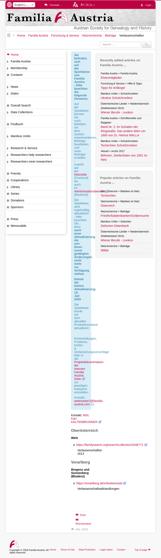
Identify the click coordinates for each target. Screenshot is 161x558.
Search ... (99, 41)
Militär (105, 250)
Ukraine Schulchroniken (116, 98)
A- (92, 5)
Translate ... (55, 5)
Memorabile (18, 225)
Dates (15, 93)
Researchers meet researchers (31, 161)
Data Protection (87, 549)
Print (81, 515)
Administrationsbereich (89, 191)
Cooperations (20, 180)
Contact (121, 549)
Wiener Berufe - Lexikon (117, 112)
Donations (17, 200)
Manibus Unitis (20, 136)
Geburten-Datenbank (115, 225)
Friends (16, 173)
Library (15, 187)
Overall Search (21, 105)
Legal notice (106, 549)
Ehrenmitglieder (111, 77)
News (14, 86)
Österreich (107, 205)
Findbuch (17, 124)
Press (14, 219)
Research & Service (24, 148)
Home (15, 54)
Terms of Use (67, 549)
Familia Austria (20, 61)
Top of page (143, 549)
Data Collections (22, 112)
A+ (82, 5)
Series (15, 193)
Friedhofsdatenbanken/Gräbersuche (125, 215)
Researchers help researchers (31, 154)
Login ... (148, 5)
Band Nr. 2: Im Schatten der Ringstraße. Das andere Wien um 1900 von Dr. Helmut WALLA (123, 131)
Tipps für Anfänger (113, 87)
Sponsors (17, 207)
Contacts (17, 74)
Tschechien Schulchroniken (119, 145)
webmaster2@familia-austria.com (88, 402)
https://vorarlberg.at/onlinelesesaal (99, 483)
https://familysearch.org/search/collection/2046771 (109, 444)
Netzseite (80, 174)
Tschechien (108, 195)
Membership (19, 68)
